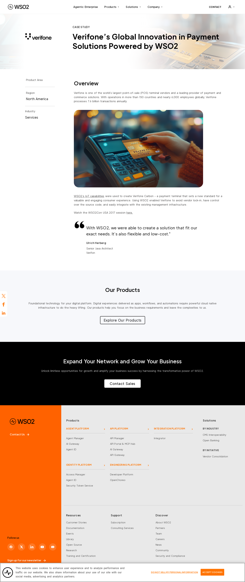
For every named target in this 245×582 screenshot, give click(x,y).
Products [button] (111, 7)
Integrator (160, 438)
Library (70, 539)
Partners (160, 527)
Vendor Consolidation (215, 456)
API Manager (117, 438)
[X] (22, 547)
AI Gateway (72, 443)
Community (162, 550)
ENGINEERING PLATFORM (125, 464)
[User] (231, 7)
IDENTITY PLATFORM (79, 464)
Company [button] (155, 7)
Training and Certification (81, 555)
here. (129, 212)
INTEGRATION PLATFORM (169, 428)
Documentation (75, 527)
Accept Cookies (212, 573)
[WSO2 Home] (18, 7)
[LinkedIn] (34, 547)
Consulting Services (122, 527)
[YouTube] (45, 547)
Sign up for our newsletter (26, 560)
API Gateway (117, 454)
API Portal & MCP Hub (122, 443)
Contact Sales (122, 383)
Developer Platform (121, 474)
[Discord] (56, 547)
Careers (160, 539)
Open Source (74, 544)
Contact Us (19, 434)
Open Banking (211, 440)
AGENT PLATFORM (77, 428)
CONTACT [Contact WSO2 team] (215, 6)
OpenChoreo (117, 479)
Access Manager (75, 474)
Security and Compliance (170, 555)
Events (70, 533)
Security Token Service (79, 485)
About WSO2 (163, 522)
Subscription (118, 522)
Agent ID (71, 449)
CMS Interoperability (214, 434)
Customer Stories (76, 522)
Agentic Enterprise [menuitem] (85, 7)
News (159, 544)
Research (71, 550)
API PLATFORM (119, 428)
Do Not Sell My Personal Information (174, 573)
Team (159, 533)
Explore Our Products (122, 320)
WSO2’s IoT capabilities (89, 196)
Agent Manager (75, 438)
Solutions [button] (133, 7)
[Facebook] (11, 547)
